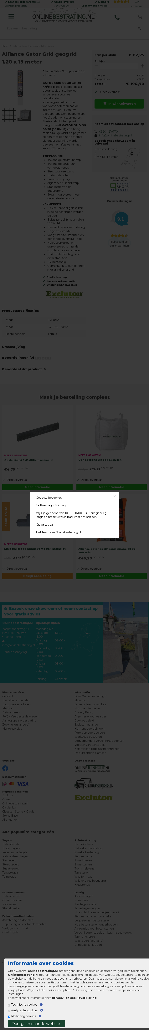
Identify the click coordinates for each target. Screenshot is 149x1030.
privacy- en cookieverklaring (74, 998)
